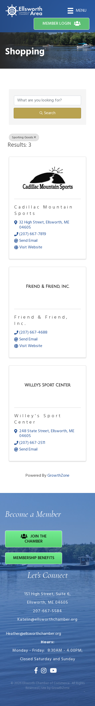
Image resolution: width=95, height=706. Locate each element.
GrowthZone (58, 475)
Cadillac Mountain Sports (43, 210)
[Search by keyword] (47, 100)
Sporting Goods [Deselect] (24, 137)
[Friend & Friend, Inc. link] (47, 286)
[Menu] (77, 10)
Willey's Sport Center (38, 419)
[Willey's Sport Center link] (47, 385)
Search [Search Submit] (47, 113)
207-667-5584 (47, 611)
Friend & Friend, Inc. (41, 320)
